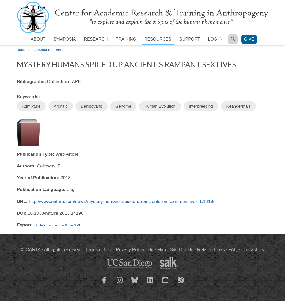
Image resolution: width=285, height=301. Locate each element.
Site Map (157, 249)
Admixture (31, 106)
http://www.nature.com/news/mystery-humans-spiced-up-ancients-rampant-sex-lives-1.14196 (122, 201)
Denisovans (91, 106)
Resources (157, 39)
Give (249, 39)
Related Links (211, 249)
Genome (123, 106)
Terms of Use (98, 249)
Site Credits (181, 249)
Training (126, 39)
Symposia (65, 39)
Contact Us (252, 249)
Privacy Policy (130, 249)
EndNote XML (70, 225)
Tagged (52, 225)
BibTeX (40, 225)
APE (59, 50)
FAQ (233, 249)
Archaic (60, 106)
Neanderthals (238, 106)
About (38, 39)
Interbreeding (201, 106)
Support (189, 39)
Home (21, 50)
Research (96, 39)
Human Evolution (160, 106)
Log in (215, 39)
